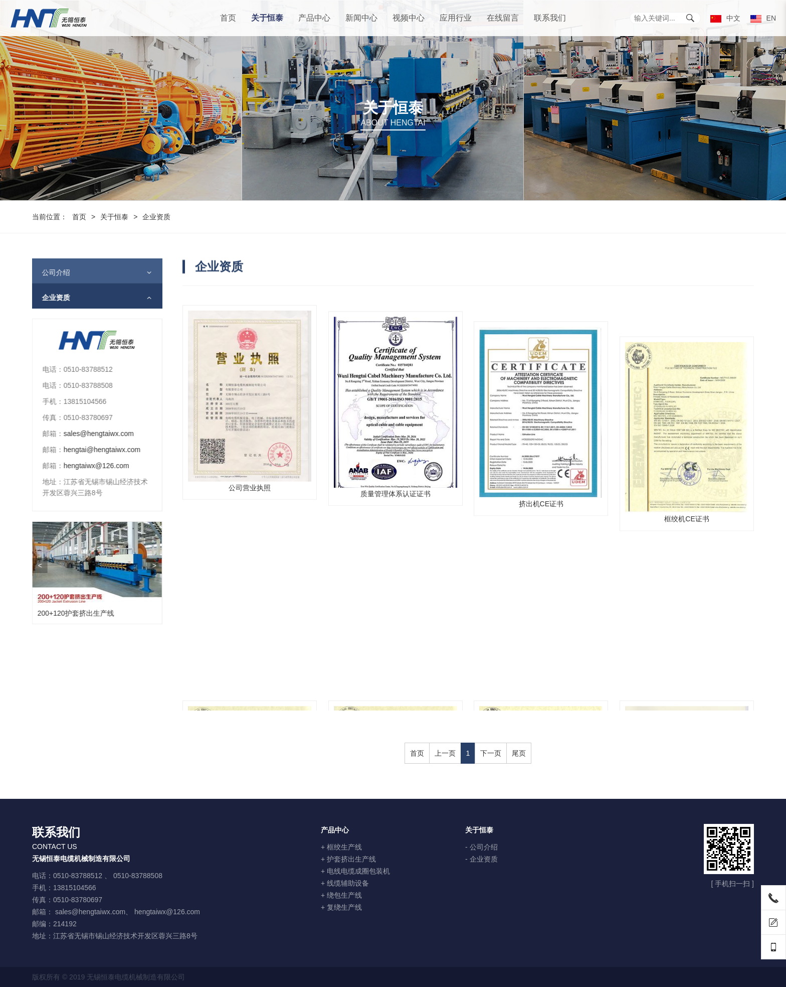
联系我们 (550, 18)
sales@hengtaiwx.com (92, 434)
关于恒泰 (267, 18)
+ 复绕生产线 (341, 907)
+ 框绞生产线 (341, 847)
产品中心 (314, 18)
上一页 (445, 753)
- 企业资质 (481, 859)
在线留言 (503, 18)
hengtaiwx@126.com (89, 466)
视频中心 (408, 18)
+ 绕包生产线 (341, 895)
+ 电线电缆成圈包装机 (355, 871)
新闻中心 (361, 18)
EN (763, 18)
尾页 (519, 753)
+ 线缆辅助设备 (345, 883)
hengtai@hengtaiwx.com (95, 450)
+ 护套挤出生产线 (348, 859)
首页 (228, 18)
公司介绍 (49, 272)
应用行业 (456, 18)
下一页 (490, 753)
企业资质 (49, 298)
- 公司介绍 (481, 847)
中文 (725, 18)
